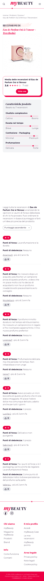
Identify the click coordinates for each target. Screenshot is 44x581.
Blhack (30, 578)
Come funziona (11, 554)
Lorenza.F (7, 340)
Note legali (29, 561)
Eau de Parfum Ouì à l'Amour (15, 18)
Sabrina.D (8, 445)
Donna (20, 15)
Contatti (8, 558)
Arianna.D (8, 255)
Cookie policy (30, 564)
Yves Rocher (9, 33)
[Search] (4, 4)
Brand (7, 542)
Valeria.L (7, 485)
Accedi (27, 528)
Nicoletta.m (8, 300)
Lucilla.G (7, 414)
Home (5, 15)
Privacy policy (30, 557)
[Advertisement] (22, 178)
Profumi (13, 15)
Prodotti (8, 538)
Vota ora (22, 91)
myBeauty (8, 528)
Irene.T (6, 374)
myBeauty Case (31, 532)
